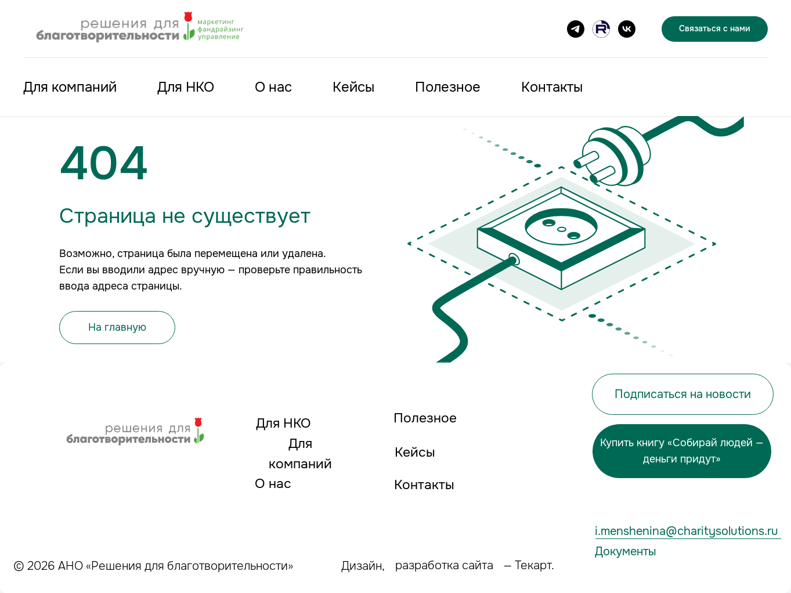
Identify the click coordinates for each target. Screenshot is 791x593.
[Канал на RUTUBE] (601, 29)
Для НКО (185, 87)
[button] (682, 394)
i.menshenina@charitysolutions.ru (686, 530)
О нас (273, 87)
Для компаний (70, 87)
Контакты (552, 87)
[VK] (626, 29)
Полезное (448, 87)
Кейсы (353, 87)
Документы (625, 551)
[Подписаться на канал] (575, 29)
